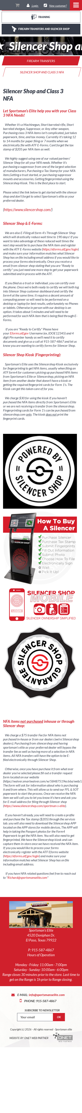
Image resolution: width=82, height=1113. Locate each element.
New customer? (58, 5)
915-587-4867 (43, 950)
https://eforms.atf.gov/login (60, 249)
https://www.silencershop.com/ (27, 209)
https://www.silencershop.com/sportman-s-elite (34, 806)
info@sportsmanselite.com (47, 995)
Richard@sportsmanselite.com (27, 877)
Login (35, 5)
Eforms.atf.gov (19, 333)
